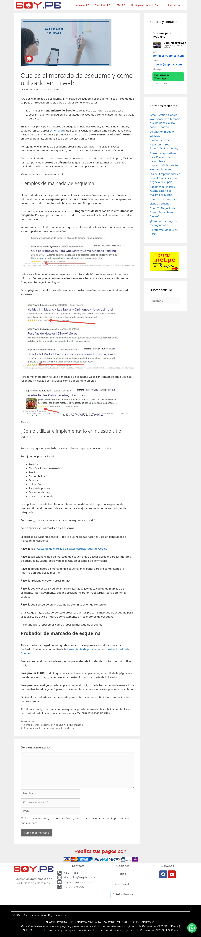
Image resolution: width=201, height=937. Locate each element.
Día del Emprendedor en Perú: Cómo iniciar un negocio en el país (165, 178)
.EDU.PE (120, 5)
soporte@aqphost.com (167, 64)
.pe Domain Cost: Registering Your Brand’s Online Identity (164, 144)
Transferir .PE (102, 5)
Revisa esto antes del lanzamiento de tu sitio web (50, 728)
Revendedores (175, 5)
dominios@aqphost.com (168, 55)
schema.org (57, 130)
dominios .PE (82, 5)
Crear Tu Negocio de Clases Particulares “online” (162, 212)
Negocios (29, 721)
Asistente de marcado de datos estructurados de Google (72, 548)
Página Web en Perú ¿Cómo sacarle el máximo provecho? (162, 191)
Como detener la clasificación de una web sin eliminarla (53, 724)
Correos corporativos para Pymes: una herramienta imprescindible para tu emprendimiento (164, 161)
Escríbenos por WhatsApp (162, 76)
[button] (192, 928)
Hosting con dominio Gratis (146, 5)
